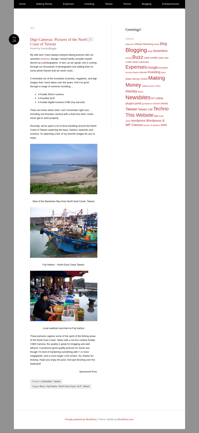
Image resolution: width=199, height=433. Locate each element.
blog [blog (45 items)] (163, 44)
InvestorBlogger (49, 48)
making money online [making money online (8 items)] (151, 86)
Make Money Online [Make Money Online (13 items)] (137, 78)
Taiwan (109, 3)
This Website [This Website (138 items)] (140, 115)
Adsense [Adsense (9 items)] (130, 44)
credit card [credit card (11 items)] (162, 58)
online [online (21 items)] (159, 98)
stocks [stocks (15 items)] (164, 103)
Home (22, 3)
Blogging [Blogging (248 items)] (136, 50)
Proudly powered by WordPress (81, 419)
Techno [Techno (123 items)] (161, 108)
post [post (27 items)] (138, 103)
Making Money (44, 3)
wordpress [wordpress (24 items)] (138, 120)
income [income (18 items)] (163, 67)
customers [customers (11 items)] (143, 62)
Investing (89, 3)
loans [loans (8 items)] (163, 72)
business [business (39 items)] (161, 51)
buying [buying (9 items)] (129, 58)
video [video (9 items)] (128, 121)
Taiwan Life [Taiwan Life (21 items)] (145, 109)
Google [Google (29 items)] (153, 67)
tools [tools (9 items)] (161, 116)
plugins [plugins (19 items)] (130, 103)
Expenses (68, 3)
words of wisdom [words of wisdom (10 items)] (152, 125)
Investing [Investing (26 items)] (154, 72)
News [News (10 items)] (140, 91)
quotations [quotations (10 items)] (147, 103)
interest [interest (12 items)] (143, 72)
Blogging (146, 3)
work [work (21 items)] (164, 125)
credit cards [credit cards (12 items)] (132, 62)
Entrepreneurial (170, 3)
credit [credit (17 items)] (153, 57)
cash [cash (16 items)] (147, 57)
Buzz (42, 386)
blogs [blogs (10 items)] (150, 51)
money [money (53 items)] (131, 91)
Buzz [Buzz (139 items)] (137, 57)
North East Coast (67, 386)
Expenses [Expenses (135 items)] (136, 67)
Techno (127, 3)
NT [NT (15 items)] (153, 98)
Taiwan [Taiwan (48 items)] (131, 109)
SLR (79, 386)
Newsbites (47, 381)
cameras (45, 58)
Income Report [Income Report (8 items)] (132, 72)
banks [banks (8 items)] (156, 44)
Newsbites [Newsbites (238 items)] (138, 97)
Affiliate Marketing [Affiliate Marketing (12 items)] (143, 44)
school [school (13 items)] (156, 103)
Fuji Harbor (51, 386)
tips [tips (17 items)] (156, 115)
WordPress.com (125, 419)
